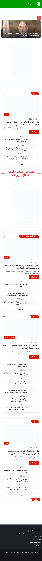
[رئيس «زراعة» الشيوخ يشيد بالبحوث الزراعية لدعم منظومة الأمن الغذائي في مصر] (21, 249)
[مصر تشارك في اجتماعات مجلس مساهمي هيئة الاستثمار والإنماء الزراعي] (34, 389)
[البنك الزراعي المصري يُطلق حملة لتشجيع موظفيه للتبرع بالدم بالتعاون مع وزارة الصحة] (34, 398)
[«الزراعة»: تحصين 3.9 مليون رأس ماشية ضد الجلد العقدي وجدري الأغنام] (34, 301)
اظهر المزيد (21, 164)
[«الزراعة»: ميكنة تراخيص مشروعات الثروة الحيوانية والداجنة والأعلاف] (34, 406)
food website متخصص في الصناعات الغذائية (29, 533)
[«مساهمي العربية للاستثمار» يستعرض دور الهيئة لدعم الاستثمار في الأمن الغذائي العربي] (21, 329)
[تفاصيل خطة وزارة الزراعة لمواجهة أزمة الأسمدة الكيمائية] (34, 363)
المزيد (4, 93)
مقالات (36, 500)
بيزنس (35, 316)
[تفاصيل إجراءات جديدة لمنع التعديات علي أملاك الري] (34, 469)
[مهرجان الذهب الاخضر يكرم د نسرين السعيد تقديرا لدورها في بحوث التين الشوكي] (34, 380)
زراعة (35, 93)
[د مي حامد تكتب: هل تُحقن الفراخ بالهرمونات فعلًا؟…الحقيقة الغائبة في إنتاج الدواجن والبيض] (34, 292)
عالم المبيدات (37, 545)
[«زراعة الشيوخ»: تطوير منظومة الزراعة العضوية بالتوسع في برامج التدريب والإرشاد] (34, 486)
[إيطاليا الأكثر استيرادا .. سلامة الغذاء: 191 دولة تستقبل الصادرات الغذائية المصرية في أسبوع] (34, 138)
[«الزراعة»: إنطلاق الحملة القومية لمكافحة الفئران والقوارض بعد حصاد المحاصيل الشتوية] (34, 147)
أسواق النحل (37, 536)
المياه (35, 422)
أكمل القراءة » (34, 132)
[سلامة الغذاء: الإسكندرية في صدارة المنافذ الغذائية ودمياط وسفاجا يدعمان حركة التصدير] (21, 29)
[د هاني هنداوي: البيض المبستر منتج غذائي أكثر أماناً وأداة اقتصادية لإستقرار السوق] (34, 283)
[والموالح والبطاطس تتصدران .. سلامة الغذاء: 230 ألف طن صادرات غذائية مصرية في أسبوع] (34, 155)
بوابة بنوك (38, 539)
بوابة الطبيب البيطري (35, 542)
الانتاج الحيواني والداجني (29, 236)
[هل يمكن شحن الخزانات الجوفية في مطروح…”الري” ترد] (34, 478)
